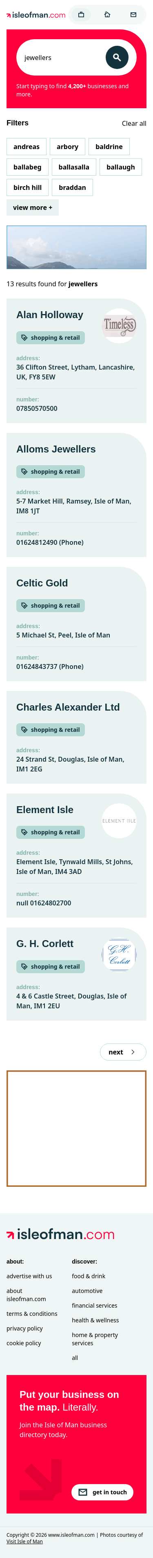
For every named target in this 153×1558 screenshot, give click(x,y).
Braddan (72, 187)
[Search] (117, 57)
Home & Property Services (95, 1339)
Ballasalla (74, 167)
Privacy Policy (25, 1328)
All (75, 1358)
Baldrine (108, 146)
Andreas (26, 146)
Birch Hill (27, 187)
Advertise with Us (29, 1276)
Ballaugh (120, 167)
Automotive (87, 1291)
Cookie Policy (24, 1343)
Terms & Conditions (32, 1313)
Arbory (67, 146)
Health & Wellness (95, 1320)
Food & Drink (88, 1276)
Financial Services (94, 1305)
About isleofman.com (26, 1295)
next (123, 1052)
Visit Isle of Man (25, 1541)
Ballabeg (27, 167)
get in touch (102, 1492)
